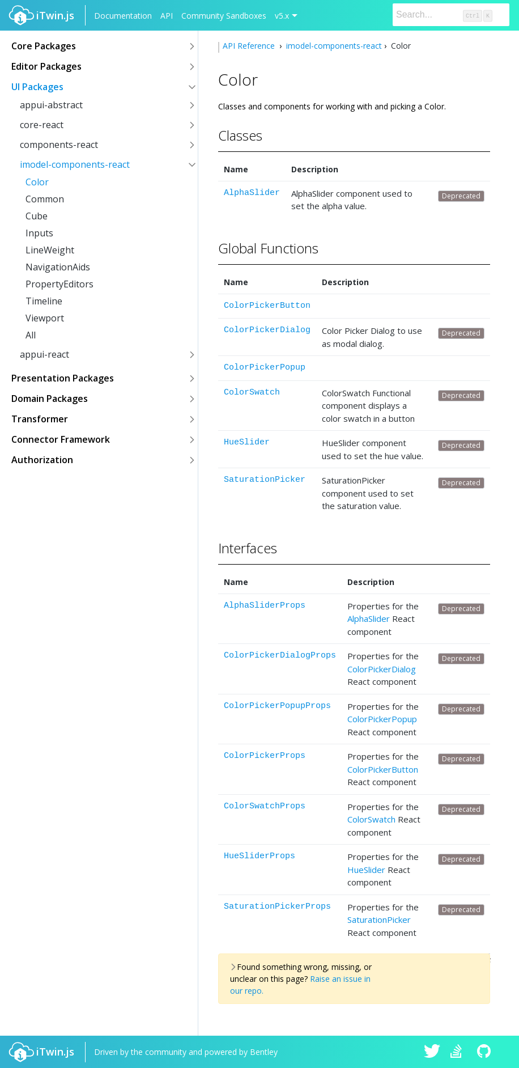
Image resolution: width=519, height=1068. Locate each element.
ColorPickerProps (264, 756)
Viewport (44, 318)
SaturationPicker (264, 480)
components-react (59, 144)
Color (37, 182)
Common (44, 199)
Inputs (39, 233)
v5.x (282, 15)
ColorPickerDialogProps (280, 655)
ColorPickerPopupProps (277, 706)
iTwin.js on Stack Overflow (458, 1052)
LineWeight (49, 250)
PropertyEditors (59, 284)
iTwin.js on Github (485, 1052)
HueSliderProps (259, 856)
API (166, 15)
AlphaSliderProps (264, 606)
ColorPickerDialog (267, 330)
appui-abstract (51, 105)
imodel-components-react (75, 164)
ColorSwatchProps (264, 806)
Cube (36, 216)
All (30, 335)
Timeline (43, 301)
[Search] (451, 14)
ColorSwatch (252, 392)
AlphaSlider (252, 193)
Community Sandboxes (223, 15)
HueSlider (247, 442)
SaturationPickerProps (277, 907)
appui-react (44, 354)
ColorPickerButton (267, 306)
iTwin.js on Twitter (432, 1052)
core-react (41, 124)
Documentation (123, 15)
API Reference (250, 45)
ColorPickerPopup (264, 367)
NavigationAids (57, 267)
